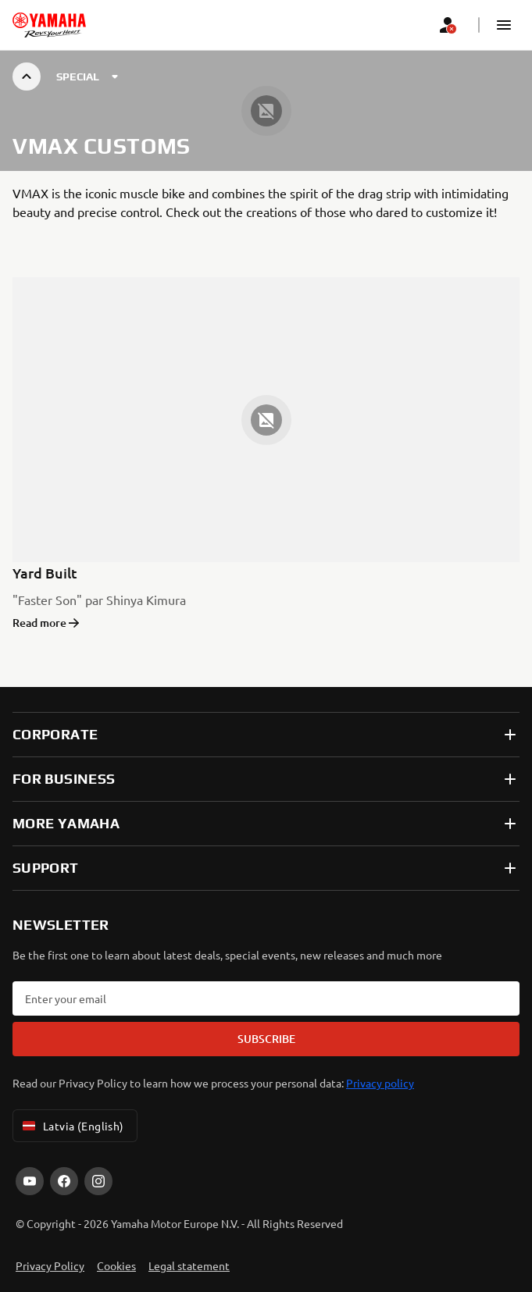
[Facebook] (64, 1181)
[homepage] (49, 25)
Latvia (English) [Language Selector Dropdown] (72, 1125)
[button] (504, 25)
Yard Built (44, 573)
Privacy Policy (50, 1265)
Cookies (116, 1265)
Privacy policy (380, 1083)
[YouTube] (30, 1181)
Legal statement (189, 1265)
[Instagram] (98, 1181)
